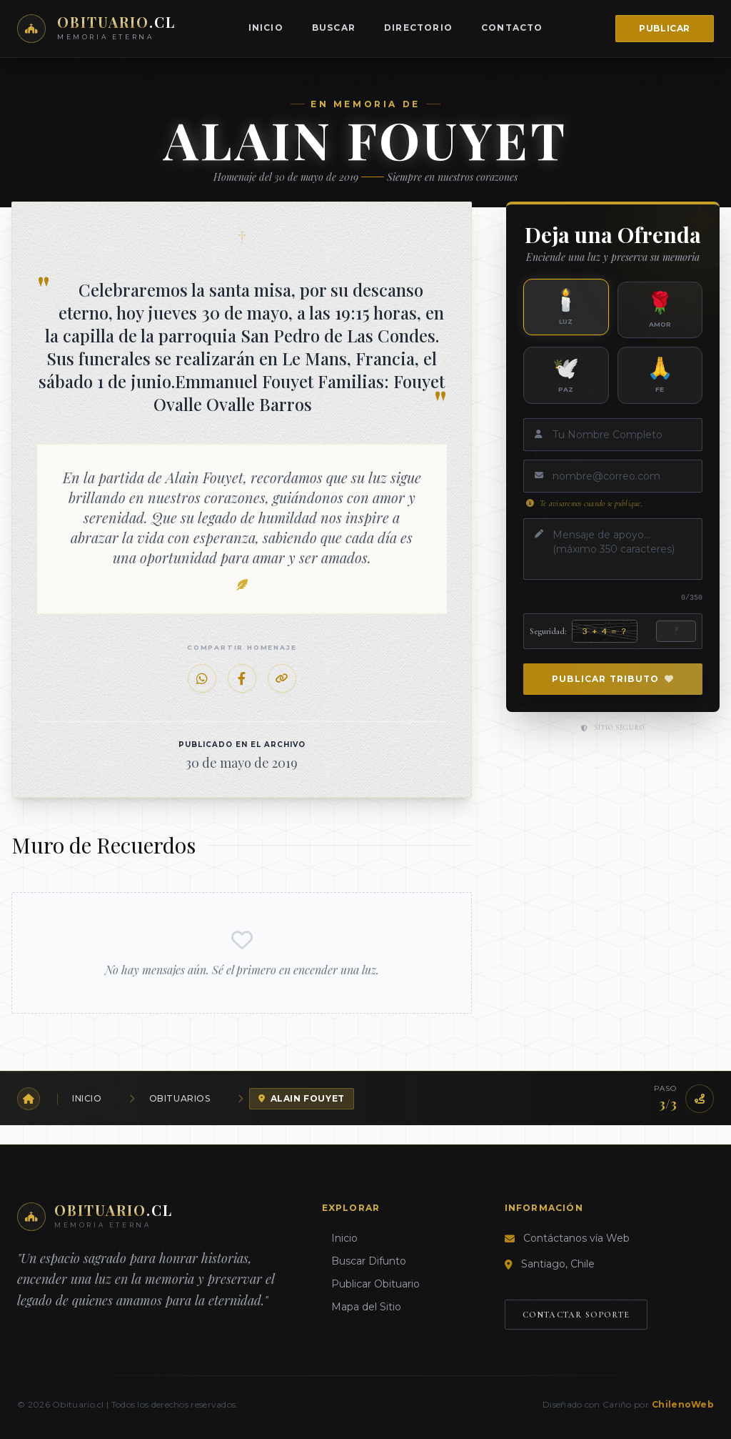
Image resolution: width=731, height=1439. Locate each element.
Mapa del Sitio (361, 1306)
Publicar (664, 28)
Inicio (265, 27)
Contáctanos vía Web (576, 1238)
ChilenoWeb (683, 1404)
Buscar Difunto (364, 1261)
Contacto (512, 27)
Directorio (418, 27)
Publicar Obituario (371, 1283)
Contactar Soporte (576, 1315)
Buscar (334, 27)
